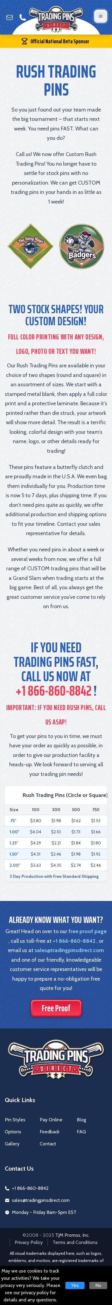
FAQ (81, 1132)
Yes (75, 1285)
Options (13, 1132)
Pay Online (51, 1120)
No (98, 1285)
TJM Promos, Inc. (72, 1235)
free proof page (87, 931)
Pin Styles (15, 1120)
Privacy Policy (29, 1242)
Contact (48, 1144)
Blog (81, 1120)
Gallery (12, 1144)
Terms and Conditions (75, 1242)
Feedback (49, 1132)
